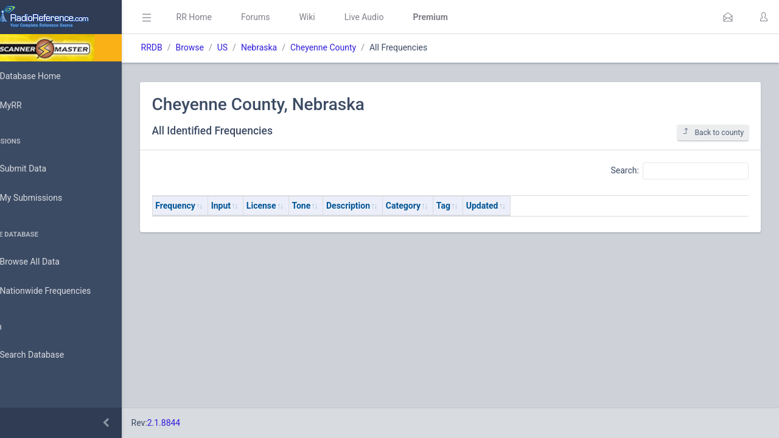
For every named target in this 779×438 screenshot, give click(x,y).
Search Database (49, 355)
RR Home (228, 17)
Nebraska (293, 47)
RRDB (186, 47)
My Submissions (48, 198)
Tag (477, 205)
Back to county (713, 132)
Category (437, 205)
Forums (289, 17)
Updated (516, 205)
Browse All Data (47, 262)
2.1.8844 (198, 423)
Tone (335, 205)
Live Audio (398, 17)
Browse (224, 47)
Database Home (47, 76)
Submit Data (40, 169)
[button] (728, 17)
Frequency (210, 205)
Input (255, 205)
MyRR (28, 105)
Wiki (341, 17)
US (256, 47)
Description (383, 205)
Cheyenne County (357, 47)
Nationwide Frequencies (62, 291)
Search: (679, 170)
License (295, 205)
